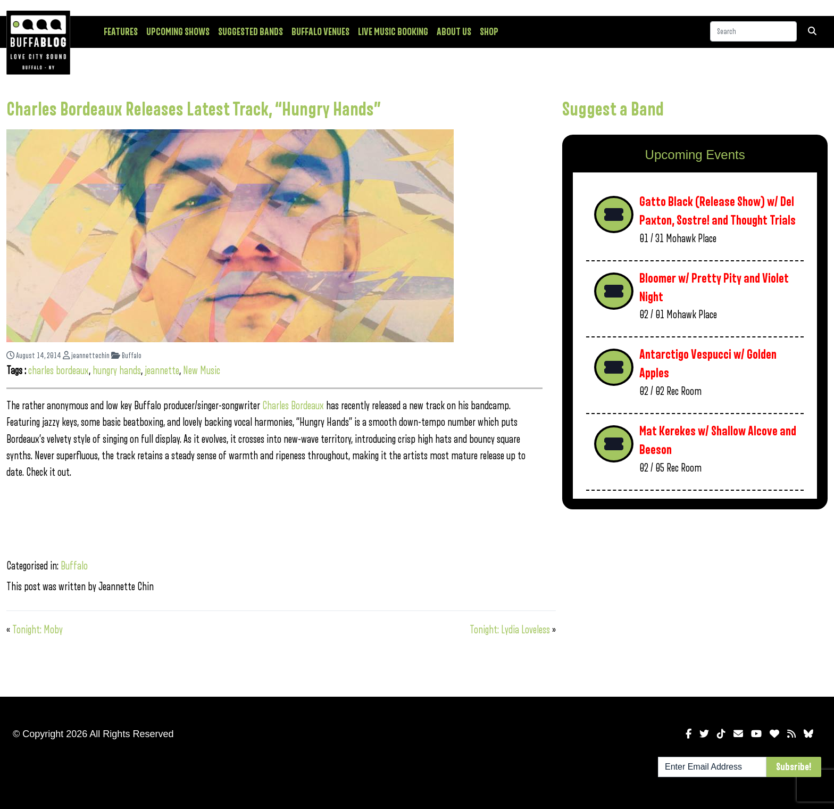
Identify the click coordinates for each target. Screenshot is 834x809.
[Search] (753, 31)
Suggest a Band (613, 109)
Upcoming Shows (178, 32)
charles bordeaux (58, 370)
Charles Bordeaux (294, 405)
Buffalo (126, 356)
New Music (201, 370)
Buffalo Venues (320, 32)
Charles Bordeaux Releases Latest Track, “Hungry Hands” (193, 109)
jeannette (162, 370)
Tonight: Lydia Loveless (510, 629)
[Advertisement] (695, 600)
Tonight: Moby (37, 629)
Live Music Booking (393, 32)
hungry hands (117, 370)
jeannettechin (86, 356)
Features (121, 32)
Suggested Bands (250, 32)
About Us (454, 32)
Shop (489, 32)
